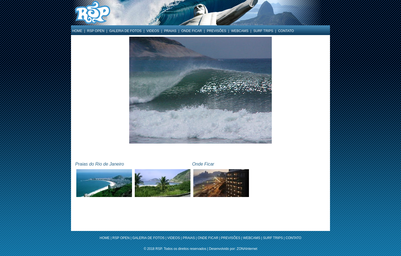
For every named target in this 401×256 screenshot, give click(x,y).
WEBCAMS (239, 31)
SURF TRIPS (263, 31)
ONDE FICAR (191, 31)
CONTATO (286, 31)
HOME (77, 31)
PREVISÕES (216, 31)
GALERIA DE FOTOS (125, 31)
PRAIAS (170, 31)
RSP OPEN (95, 31)
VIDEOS (152, 31)
